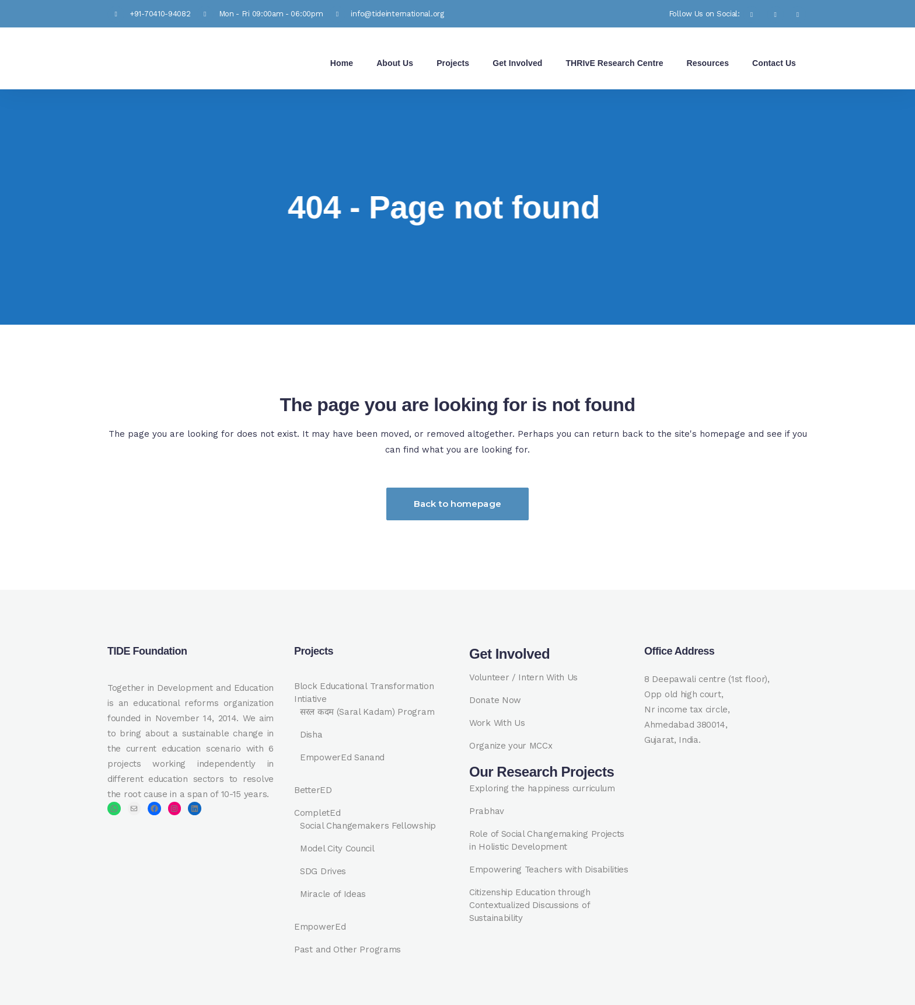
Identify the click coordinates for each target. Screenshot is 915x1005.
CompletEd (317, 813)
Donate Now (495, 700)
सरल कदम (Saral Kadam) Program (367, 712)
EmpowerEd (319, 926)
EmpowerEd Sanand (342, 757)
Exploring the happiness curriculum (542, 788)
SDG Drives (323, 871)
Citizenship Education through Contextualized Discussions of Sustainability (529, 905)
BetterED (313, 790)
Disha (311, 734)
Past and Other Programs (347, 949)
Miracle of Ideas (333, 894)
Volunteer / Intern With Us (523, 677)
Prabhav (486, 811)
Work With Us (497, 723)
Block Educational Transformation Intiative (364, 692)
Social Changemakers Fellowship (368, 825)
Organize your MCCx (511, 745)
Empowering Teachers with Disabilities (548, 869)
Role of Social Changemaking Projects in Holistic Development (546, 840)
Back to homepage (457, 503)
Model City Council (337, 848)
